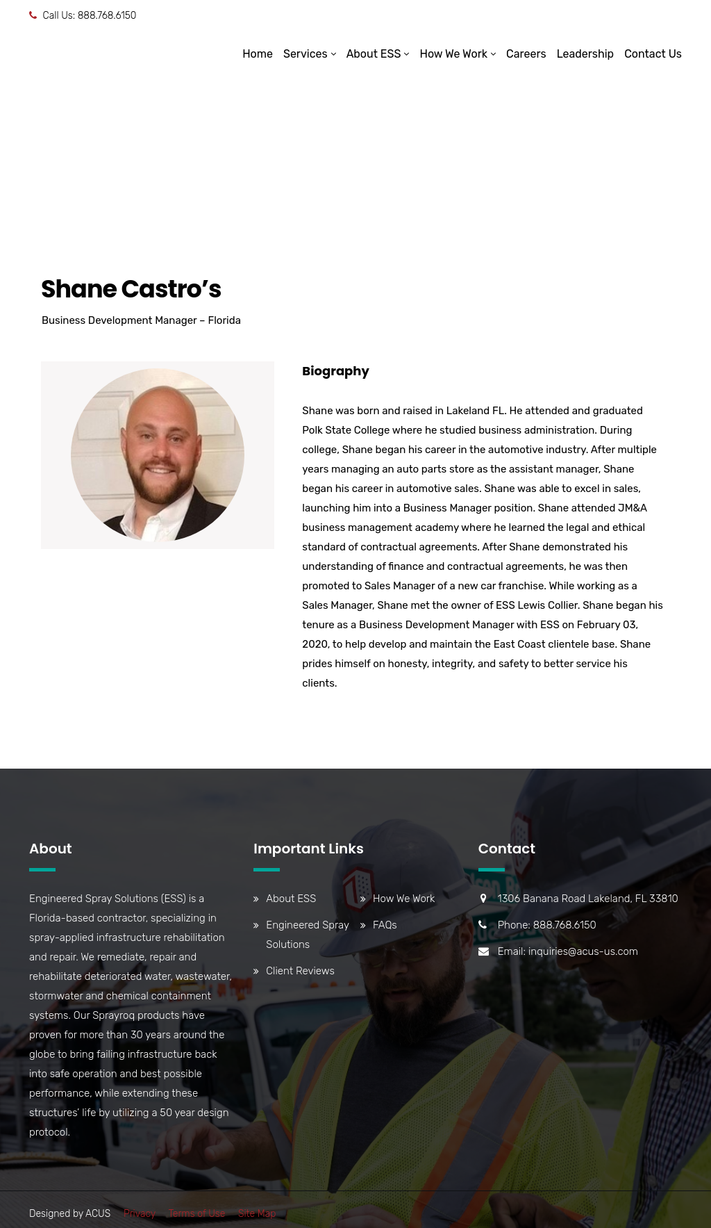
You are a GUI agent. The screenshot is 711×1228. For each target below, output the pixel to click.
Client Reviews (300, 971)
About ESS (373, 53)
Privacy (140, 1214)
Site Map (257, 1214)
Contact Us (653, 53)
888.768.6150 (107, 16)
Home (257, 53)
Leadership (585, 53)
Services (305, 53)
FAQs (385, 925)
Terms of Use (196, 1214)
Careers (526, 53)
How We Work (453, 53)
